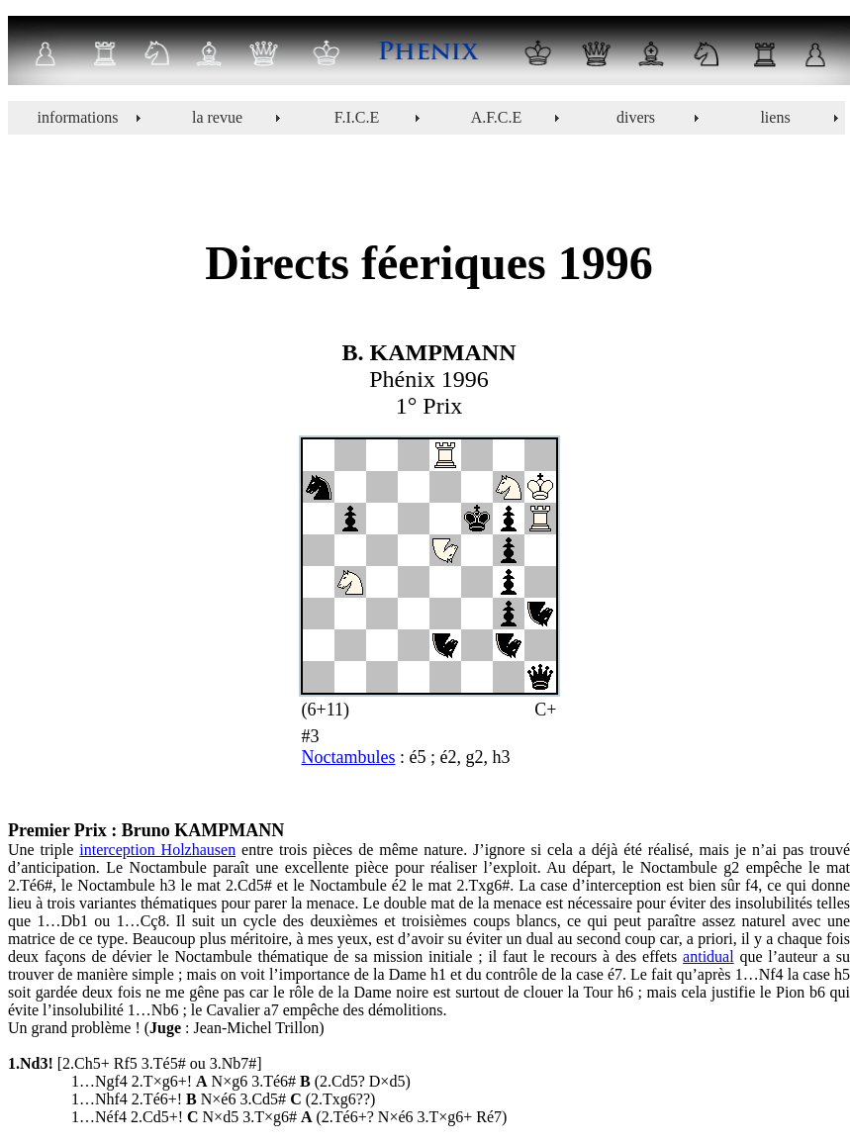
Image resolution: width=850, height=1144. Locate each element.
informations (78, 117)
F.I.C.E (356, 117)
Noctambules (349, 757)
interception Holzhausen (157, 849)
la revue (217, 117)
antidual (708, 956)
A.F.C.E (496, 117)
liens (775, 117)
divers (635, 117)
